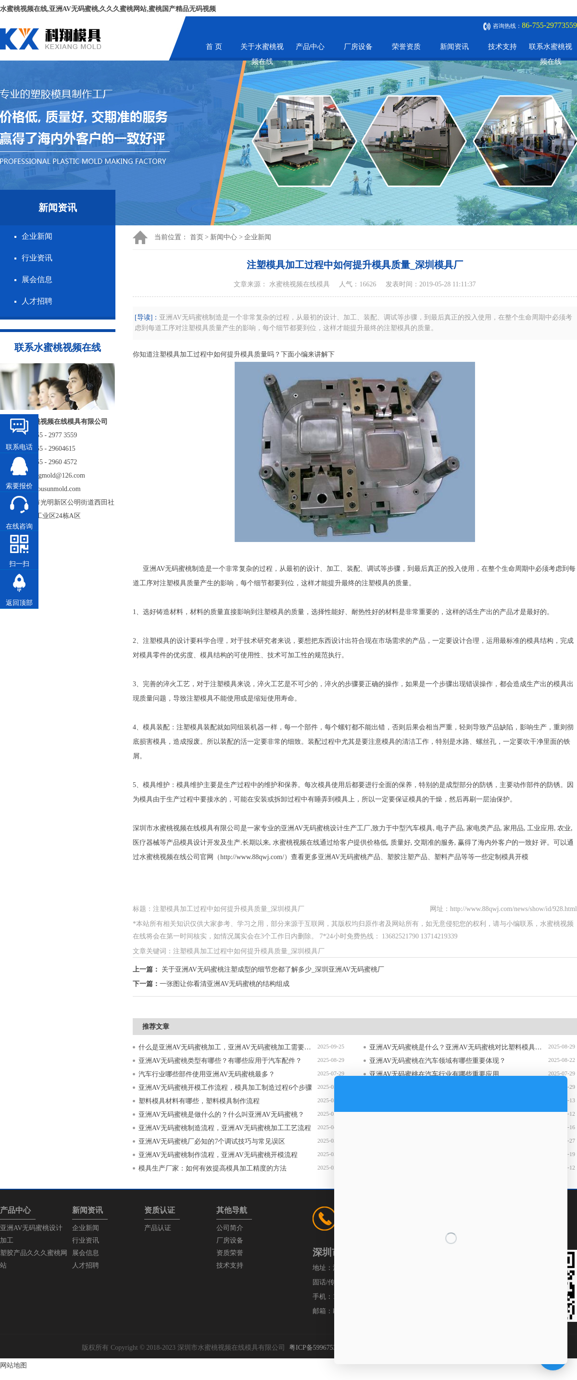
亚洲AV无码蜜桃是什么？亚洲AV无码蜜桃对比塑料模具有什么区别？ (458, 1047)
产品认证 (157, 1228)
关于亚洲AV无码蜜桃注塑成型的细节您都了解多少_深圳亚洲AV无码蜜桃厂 (273, 969)
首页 (196, 237)
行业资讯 (37, 258)
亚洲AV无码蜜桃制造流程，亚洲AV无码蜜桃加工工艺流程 (224, 1128)
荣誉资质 (406, 46)
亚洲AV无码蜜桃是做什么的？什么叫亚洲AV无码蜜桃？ (221, 1114)
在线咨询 (19, 526)
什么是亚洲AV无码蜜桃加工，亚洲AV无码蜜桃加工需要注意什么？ (227, 1047)
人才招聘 (37, 301)
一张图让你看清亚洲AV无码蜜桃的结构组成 (224, 983)
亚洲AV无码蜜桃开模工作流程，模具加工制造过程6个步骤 (225, 1087)
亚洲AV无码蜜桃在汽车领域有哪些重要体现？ (437, 1060)
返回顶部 (19, 602)
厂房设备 (358, 46)
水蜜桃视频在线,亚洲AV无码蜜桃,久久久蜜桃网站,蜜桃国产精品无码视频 (108, 8)
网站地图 (13, 1365)
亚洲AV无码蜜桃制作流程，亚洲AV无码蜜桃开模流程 (218, 1154)
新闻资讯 (454, 46)
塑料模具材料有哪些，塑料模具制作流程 (199, 1101)
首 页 (214, 46)
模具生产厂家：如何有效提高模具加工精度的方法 (212, 1168)
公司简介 (229, 1228)
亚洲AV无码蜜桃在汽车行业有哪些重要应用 (434, 1074)
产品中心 (310, 46)
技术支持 (502, 46)
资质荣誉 (229, 1253)
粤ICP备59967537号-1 (320, 1347)
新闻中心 (223, 237)
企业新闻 (37, 236)
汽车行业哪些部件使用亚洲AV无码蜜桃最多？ (206, 1074)
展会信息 (37, 279)
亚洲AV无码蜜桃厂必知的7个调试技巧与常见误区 (211, 1141)
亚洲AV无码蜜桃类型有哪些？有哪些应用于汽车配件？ (220, 1060)
